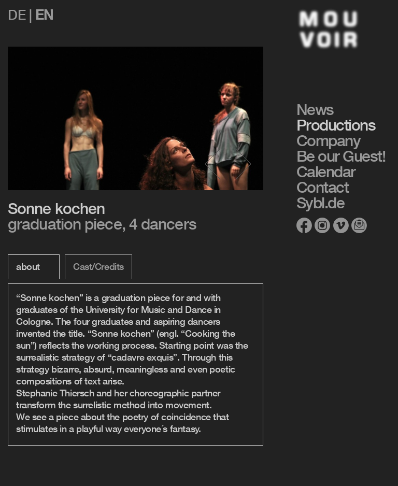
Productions (336, 125)
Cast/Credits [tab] (98, 266)
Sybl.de (320, 202)
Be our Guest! (341, 156)
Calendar (326, 171)
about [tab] (28, 266)
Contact (322, 187)
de (16, 15)
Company (328, 140)
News (315, 109)
